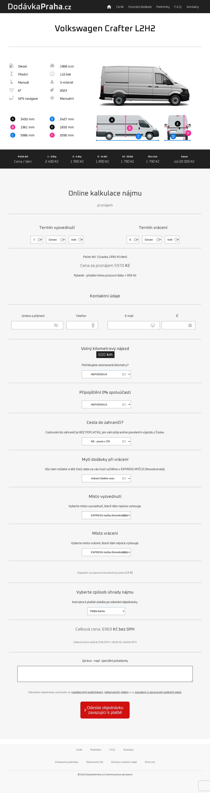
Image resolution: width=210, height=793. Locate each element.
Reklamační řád (94, 762)
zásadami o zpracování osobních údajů (158, 692)
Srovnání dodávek (140, 7)
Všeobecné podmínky (66, 762)
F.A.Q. (178, 7)
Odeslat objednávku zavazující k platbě (105, 710)
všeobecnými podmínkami (87, 692)
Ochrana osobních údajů (124, 762)
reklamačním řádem (116, 692)
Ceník (120, 7)
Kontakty (193, 7)
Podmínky (163, 7)
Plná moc (150, 762)
